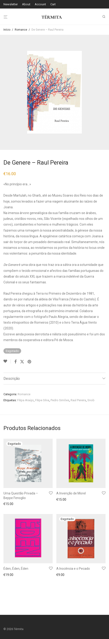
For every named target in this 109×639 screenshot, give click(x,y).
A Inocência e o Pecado (73, 568)
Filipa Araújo (25, 400)
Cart (53, 4)
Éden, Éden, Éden (15, 568)
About (26, 4)
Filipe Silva (42, 400)
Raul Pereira (78, 400)
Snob (91, 400)
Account (40, 4)
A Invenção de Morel (71, 493)
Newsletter (10, 4)
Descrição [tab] (11, 378)
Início (6, 29)
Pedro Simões (60, 400)
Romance (21, 29)
